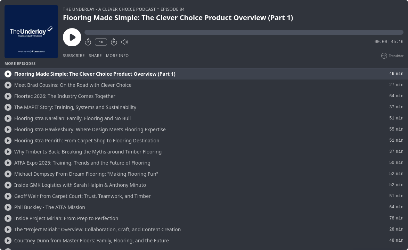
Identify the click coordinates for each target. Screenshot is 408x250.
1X (101, 42)
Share (95, 55)
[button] (243, 32)
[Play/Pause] (31, 32)
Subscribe (74, 55)
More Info (117, 55)
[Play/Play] (8, 73)
